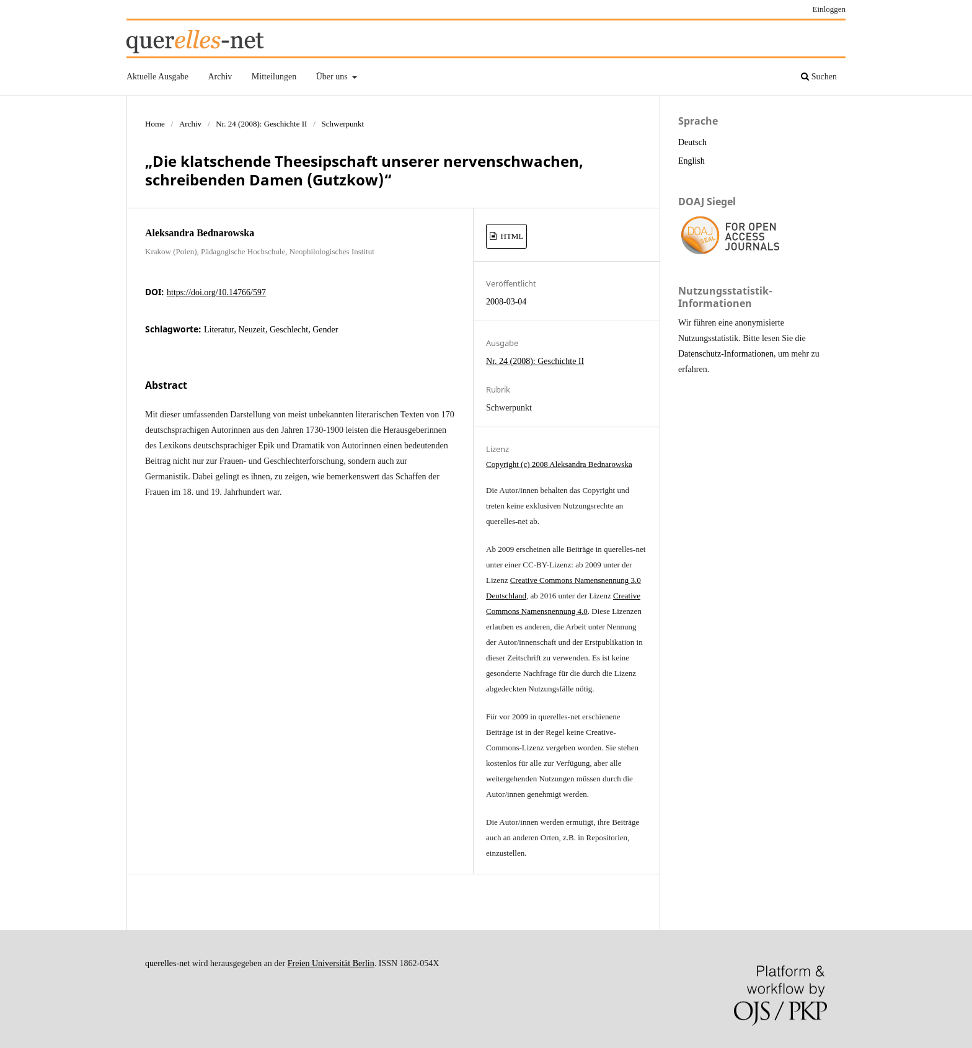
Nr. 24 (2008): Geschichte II (261, 123)
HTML (510, 236)
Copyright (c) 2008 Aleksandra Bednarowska (559, 464)
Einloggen (829, 9)
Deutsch (692, 142)
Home (155, 123)
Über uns (333, 76)
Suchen (819, 76)
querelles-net (167, 963)
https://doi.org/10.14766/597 (216, 292)
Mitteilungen (274, 76)
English (691, 161)
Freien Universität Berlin (331, 963)
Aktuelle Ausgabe (157, 76)
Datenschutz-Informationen (726, 353)
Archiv (220, 76)
